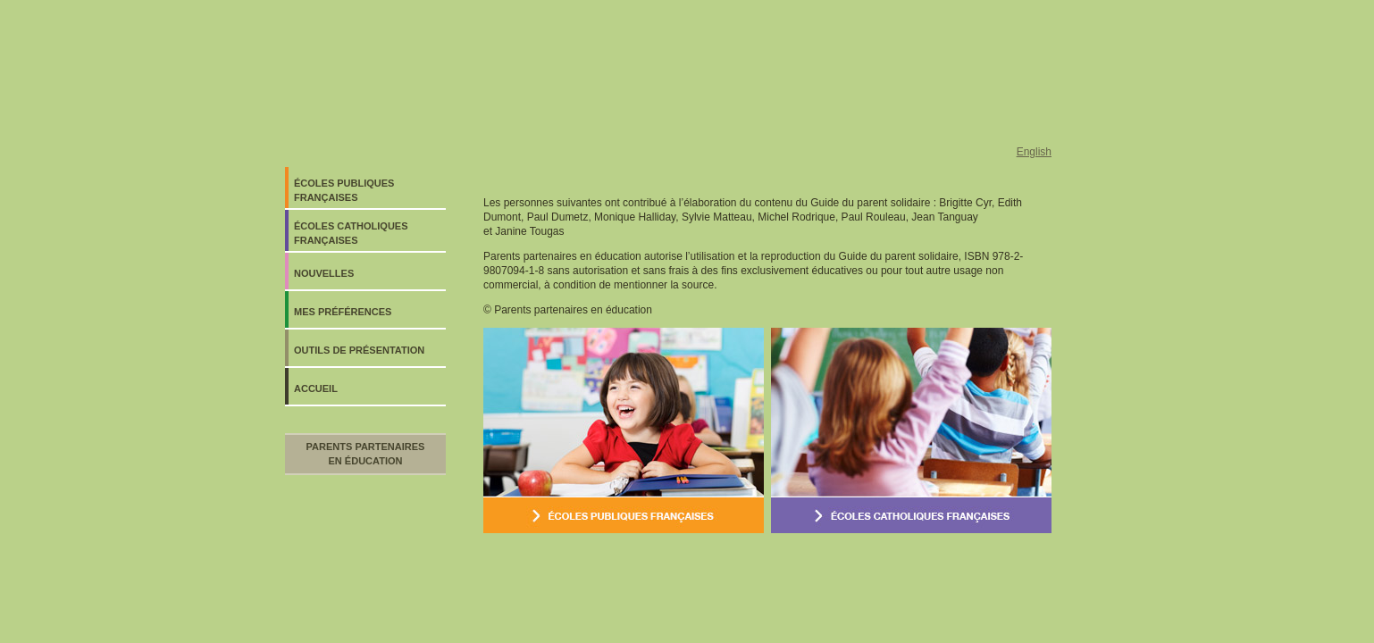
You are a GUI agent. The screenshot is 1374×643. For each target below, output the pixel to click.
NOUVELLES (324, 273)
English (1034, 152)
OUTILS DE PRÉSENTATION (359, 350)
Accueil (316, 388)
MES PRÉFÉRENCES (342, 311)
